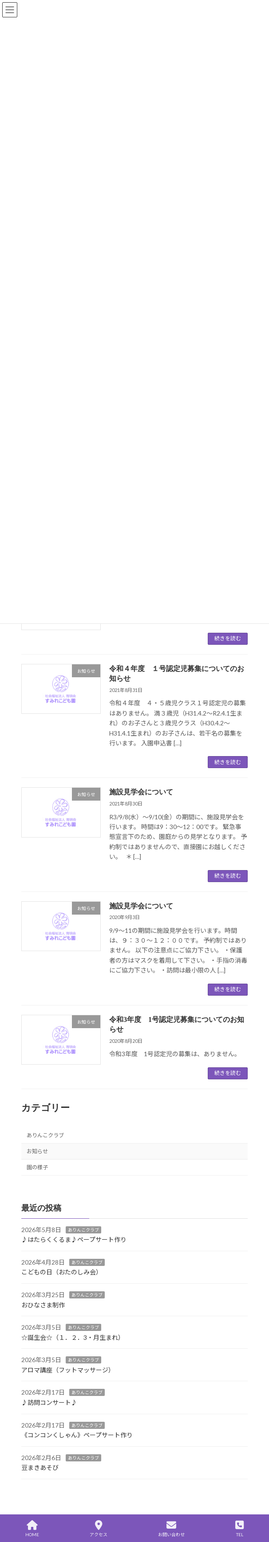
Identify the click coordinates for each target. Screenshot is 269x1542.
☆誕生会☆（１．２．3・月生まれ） (72, 1337)
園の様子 (37, 1167)
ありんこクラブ (45, 1135)
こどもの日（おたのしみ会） (61, 1272)
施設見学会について (141, 792)
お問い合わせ (171, 1528)
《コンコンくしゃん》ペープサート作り (77, 1435)
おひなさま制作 (43, 1304)
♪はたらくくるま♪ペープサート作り (74, 1239)
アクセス (98, 1528)
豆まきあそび (40, 1467)
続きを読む (227, 638)
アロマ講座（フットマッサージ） (68, 1369)
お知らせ (37, 1151)
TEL (239, 1528)
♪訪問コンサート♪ (49, 1402)
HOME (32, 1528)
